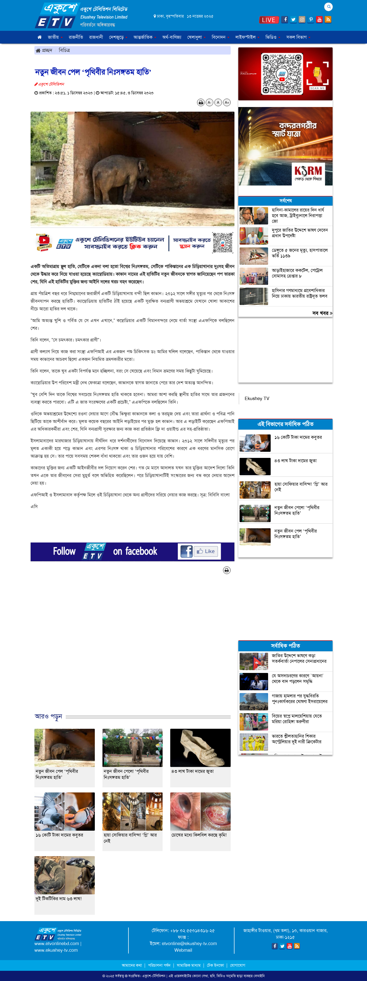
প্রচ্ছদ (44, 50)
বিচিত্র (64, 50)
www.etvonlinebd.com (56, 943)
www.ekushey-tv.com (56, 950)
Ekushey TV (257, 398)
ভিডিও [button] (273, 37)
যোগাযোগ (237, 965)
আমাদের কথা (132, 965)
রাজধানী (96, 37)
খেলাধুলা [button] (196, 37)
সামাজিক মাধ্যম (189, 965)
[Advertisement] (132, 649)
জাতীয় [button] (55, 37)
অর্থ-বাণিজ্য (171, 37)
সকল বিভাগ (298, 37)
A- (209, 102)
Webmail (183, 950)
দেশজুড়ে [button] (118, 37)
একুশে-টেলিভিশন (153, 976)
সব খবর (322, 313)
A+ (227, 102)
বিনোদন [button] (220, 37)
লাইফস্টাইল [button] (247, 37)
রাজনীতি (76, 37)
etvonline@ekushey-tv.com (189, 943)
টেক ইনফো (216, 965)
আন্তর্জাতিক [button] (145, 37)
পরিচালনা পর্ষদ (159, 965)
